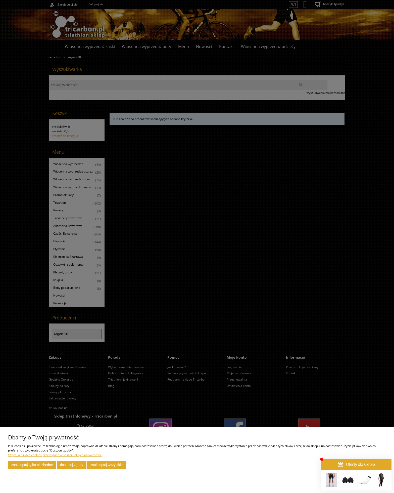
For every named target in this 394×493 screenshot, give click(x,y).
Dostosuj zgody (71, 465)
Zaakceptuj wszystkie (106, 465)
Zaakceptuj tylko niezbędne (32, 465)
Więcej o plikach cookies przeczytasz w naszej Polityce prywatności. (55, 455)
